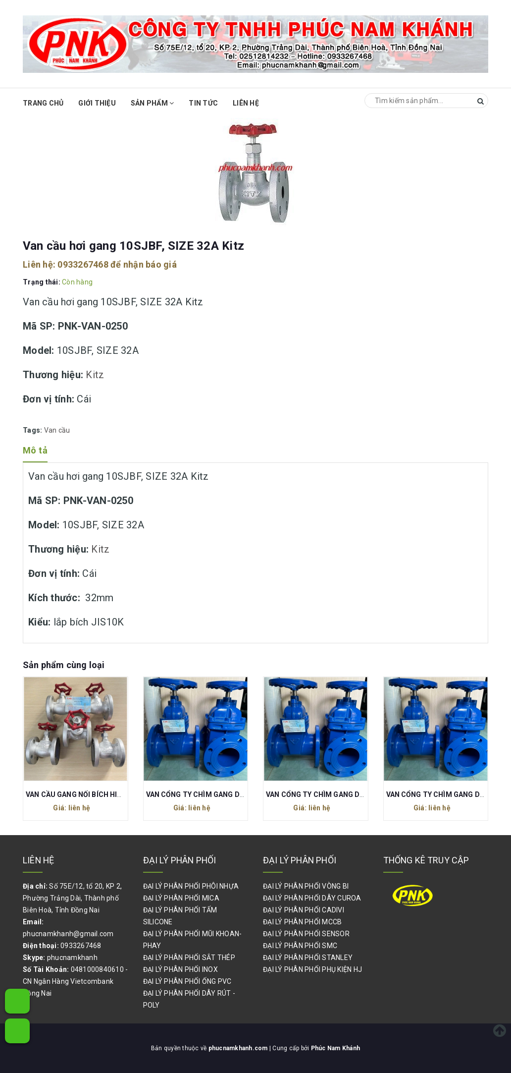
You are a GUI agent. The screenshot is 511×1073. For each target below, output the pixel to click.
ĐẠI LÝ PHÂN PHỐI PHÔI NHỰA (191, 886)
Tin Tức (203, 103)
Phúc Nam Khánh (335, 1048)
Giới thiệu (97, 103)
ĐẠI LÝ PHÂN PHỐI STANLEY (308, 957)
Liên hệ (246, 103)
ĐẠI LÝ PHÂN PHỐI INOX (180, 969)
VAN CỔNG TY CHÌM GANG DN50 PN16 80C (336, 794)
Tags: (33, 430)
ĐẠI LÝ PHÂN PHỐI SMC (300, 946)
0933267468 (82, 264)
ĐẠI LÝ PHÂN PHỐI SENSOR (306, 934)
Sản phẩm (152, 103)
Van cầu (57, 430)
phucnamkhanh (72, 957)
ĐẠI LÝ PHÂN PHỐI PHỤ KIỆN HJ (312, 969)
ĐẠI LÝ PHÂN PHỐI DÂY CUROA (312, 898)
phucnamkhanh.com (238, 1048)
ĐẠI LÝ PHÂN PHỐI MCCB (302, 922)
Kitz (95, 375)
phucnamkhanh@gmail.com (68, 934)
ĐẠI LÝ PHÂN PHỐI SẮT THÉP (189, 957)
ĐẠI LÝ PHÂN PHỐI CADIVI (303, 910)
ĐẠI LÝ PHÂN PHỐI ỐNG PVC (187, 981)
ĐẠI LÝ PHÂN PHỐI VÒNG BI (306, 886)
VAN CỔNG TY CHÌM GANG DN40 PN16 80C (216, 794)
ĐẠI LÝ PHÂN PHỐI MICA (181, 898)
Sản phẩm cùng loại (63, 665)
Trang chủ (43, 103)
